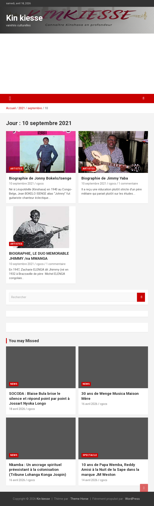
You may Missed (24, 340)
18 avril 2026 (17, 409)
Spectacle (90, 455)
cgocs (40, 183)
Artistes (16, 168)
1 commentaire (128, 183)
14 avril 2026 (89, 480)
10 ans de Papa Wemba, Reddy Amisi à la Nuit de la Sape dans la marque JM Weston (110, 469)
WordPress (132, 499)
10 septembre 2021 (21, 183)
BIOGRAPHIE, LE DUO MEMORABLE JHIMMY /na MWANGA (39, 256)
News (13, 384)
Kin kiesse (24, 18)
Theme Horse (79, 499)
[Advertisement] (77, 64)
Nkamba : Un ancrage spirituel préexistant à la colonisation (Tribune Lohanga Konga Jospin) (37, 469)
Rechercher (141, 297)
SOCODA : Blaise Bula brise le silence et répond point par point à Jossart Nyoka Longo (39, 398)
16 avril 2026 (89, 403)
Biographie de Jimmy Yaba (104, 178)
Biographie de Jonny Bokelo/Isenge (40, 178)
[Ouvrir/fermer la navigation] (10, 98)
